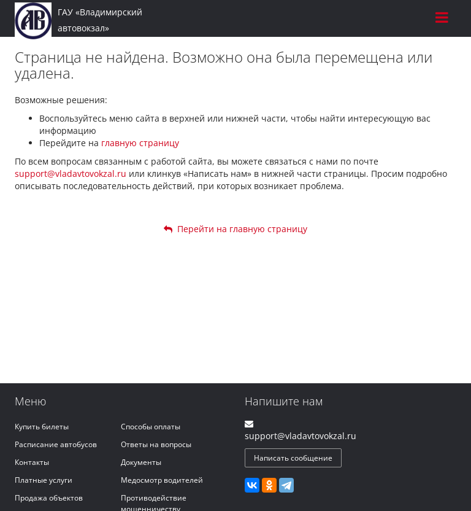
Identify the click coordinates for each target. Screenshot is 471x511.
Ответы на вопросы (156, 444)
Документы (141, 462)
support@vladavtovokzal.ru (70, 173)
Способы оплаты (150, 426)
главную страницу (140, 143)
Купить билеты (42, 426)
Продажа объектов (49, 498)
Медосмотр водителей (162, 480)
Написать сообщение (293, 458)
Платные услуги (43, 480)
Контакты (32, 462)
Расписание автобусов (56, 444)
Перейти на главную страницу (235, 229)
